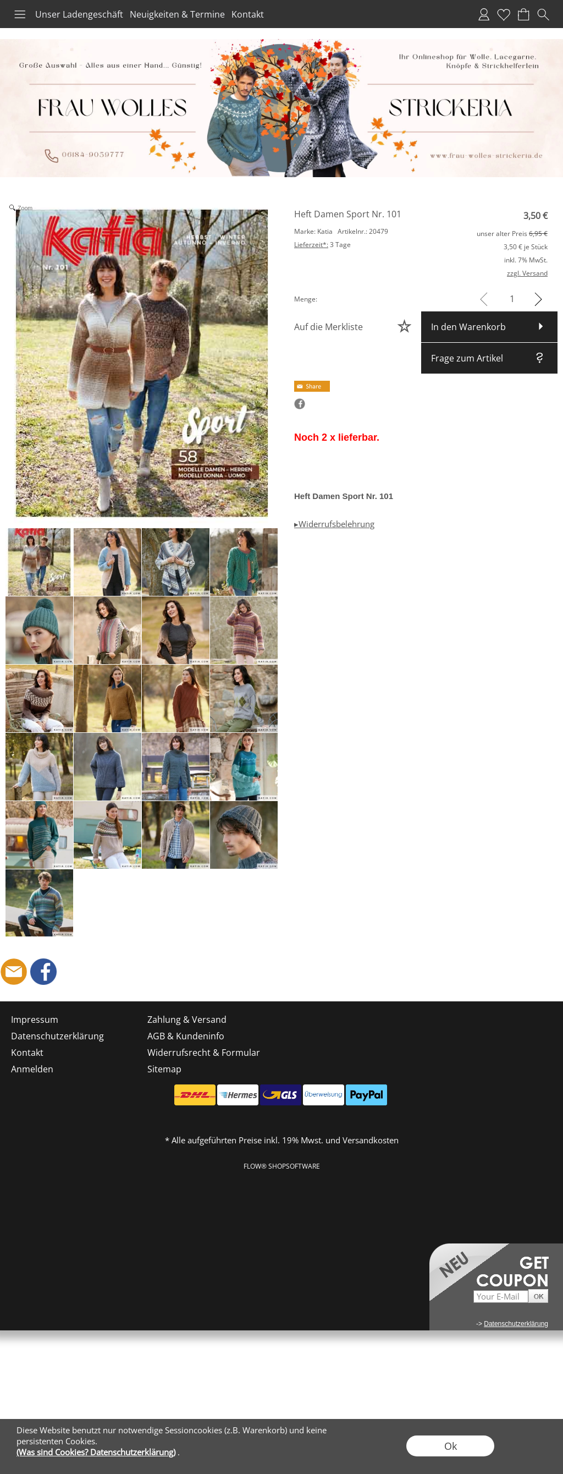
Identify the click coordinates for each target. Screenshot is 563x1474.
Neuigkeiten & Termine (177, 14)
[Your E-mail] (500, 1296)
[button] (20, 14)
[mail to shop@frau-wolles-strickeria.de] (13, 971)
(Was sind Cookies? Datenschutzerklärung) (95, 1451)
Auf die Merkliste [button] (328, 327)
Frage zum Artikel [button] (467, 358)
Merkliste (503, 14)
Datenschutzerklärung (57, 1036)
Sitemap (164, 1069)
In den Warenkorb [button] (468, 327)
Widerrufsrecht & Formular (203, 1052)
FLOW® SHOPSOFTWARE (282, 1166)
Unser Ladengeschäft (79, 14)
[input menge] (512, 299)
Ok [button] (450, 1446)
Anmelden (484, 14)
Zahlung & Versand (187, 1019)
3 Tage (322, 244)
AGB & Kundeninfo (185, 1036)
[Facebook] (43, 971)
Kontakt (247, 14)
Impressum (34, 1019)
